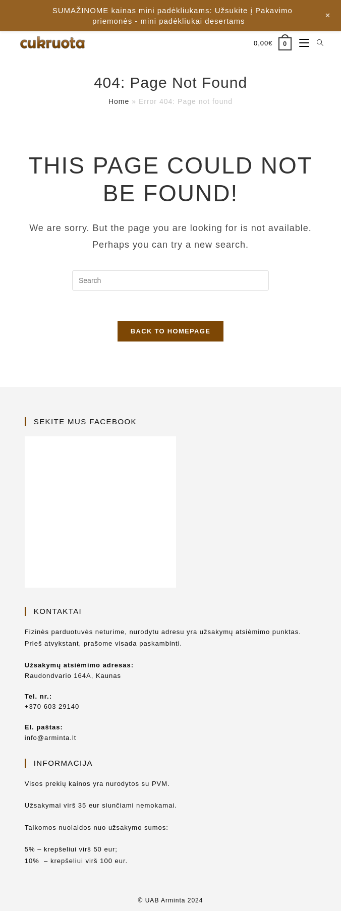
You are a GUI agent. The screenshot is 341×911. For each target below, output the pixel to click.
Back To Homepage (170, 331)
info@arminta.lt (51, 738)
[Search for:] (316, 43)
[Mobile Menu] (300, 43)
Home (118, 101)
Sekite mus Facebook (85, 421)
